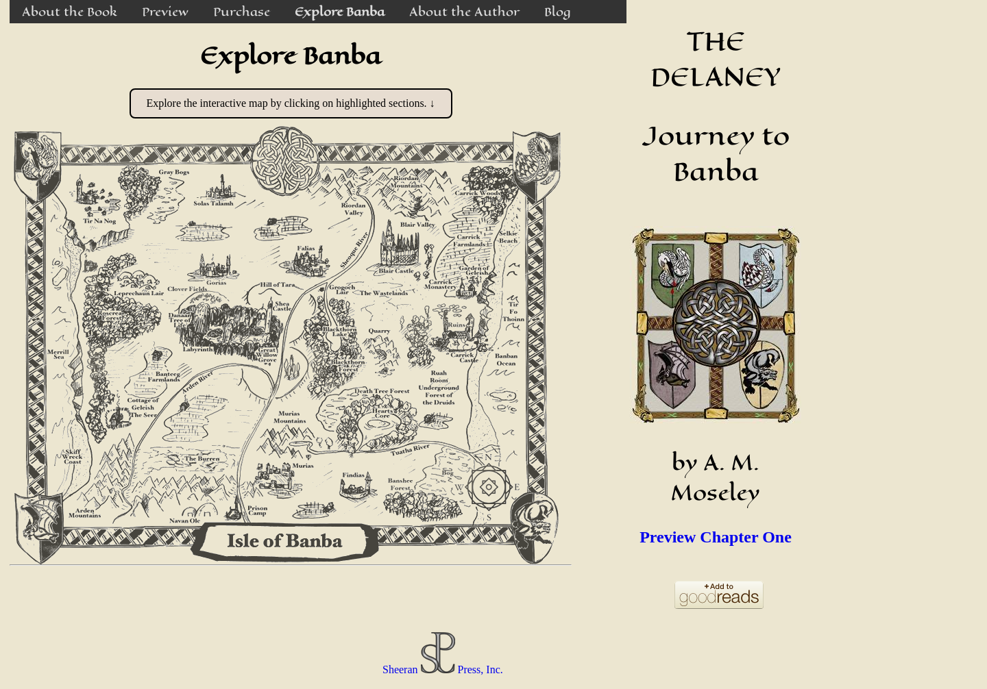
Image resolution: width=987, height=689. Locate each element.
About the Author (464, 12)
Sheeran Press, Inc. (442, 669)
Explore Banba (340, 12)
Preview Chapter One (715, 537)
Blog (557, 12)
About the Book (69, 12)
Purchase (241, 12)
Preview (165, 12)
